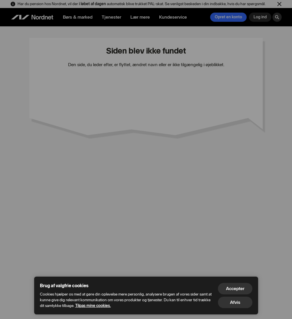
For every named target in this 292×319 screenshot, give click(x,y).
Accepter (235, 288)
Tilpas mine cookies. (93, 305)
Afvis (235, 302)
